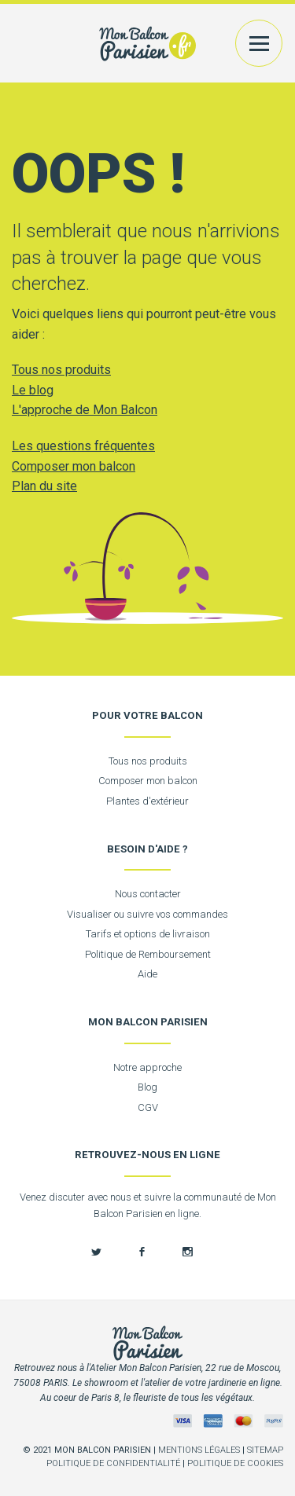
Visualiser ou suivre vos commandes (147, 914)
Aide (147, 974)
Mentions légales (199, 1450)
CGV (148, 1107)
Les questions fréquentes (83, 445)
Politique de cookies (235, 1463)
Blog (147, 1087)
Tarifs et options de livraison (148, 934)
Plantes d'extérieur (147, 801)
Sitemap (265, 1450)
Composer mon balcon (73, 466)
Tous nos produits (61, 369)
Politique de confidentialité (113, 1463)
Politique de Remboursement (148, 954)
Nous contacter (148, 894)
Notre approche (147, 1067)
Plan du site (44, 485)
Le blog (32, 390)
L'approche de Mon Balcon (84, 409)
